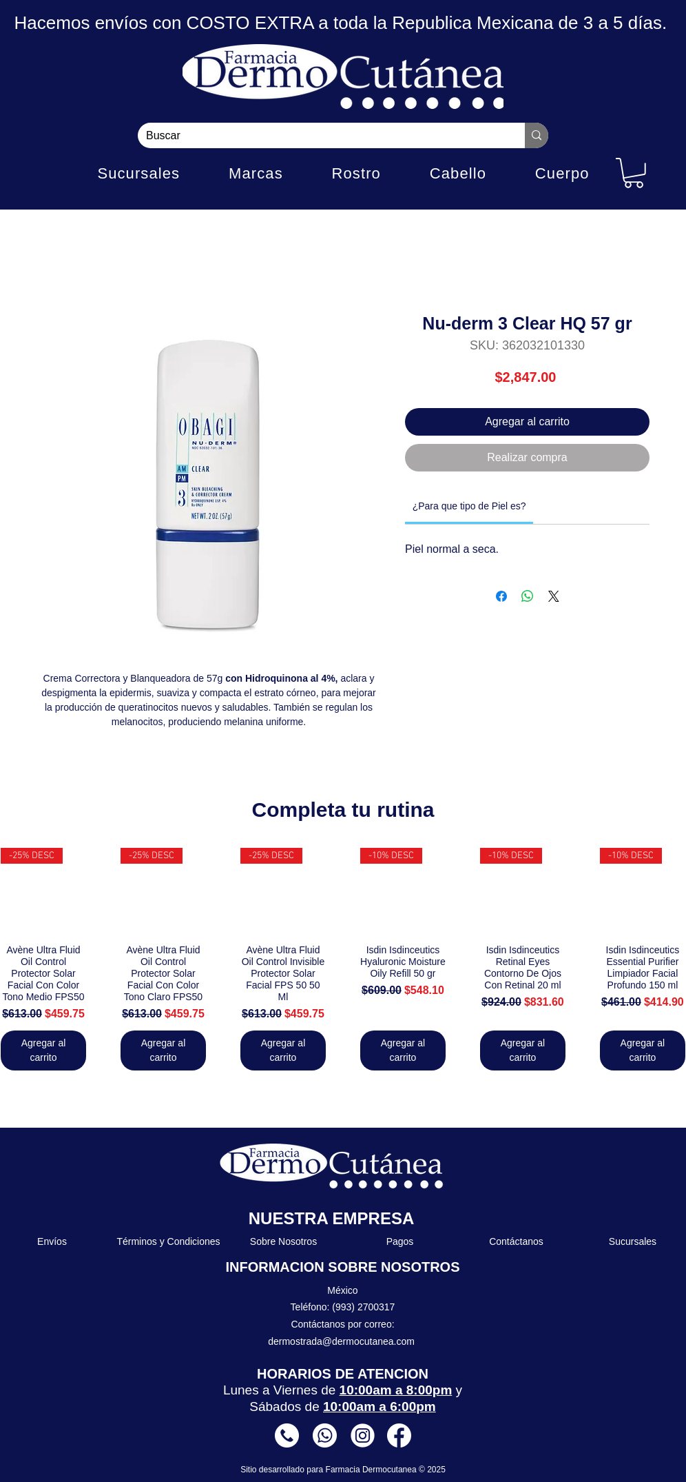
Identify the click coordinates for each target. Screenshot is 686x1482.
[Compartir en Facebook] (501, 596)
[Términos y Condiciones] (169, 1242)
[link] (469, 505)
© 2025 (432, 1469)
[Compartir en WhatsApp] (527, 596)
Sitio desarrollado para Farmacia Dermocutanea (329, 1469)
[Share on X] (553, 596)
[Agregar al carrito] (43, 1050)
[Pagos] (400, 1242)
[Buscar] (321, 136)
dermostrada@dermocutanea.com (341, 1341)
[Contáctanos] (517, 1242)
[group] (343, 959)
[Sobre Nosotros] (284, 1242)
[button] (634, 173)
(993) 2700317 (363, 1306)
